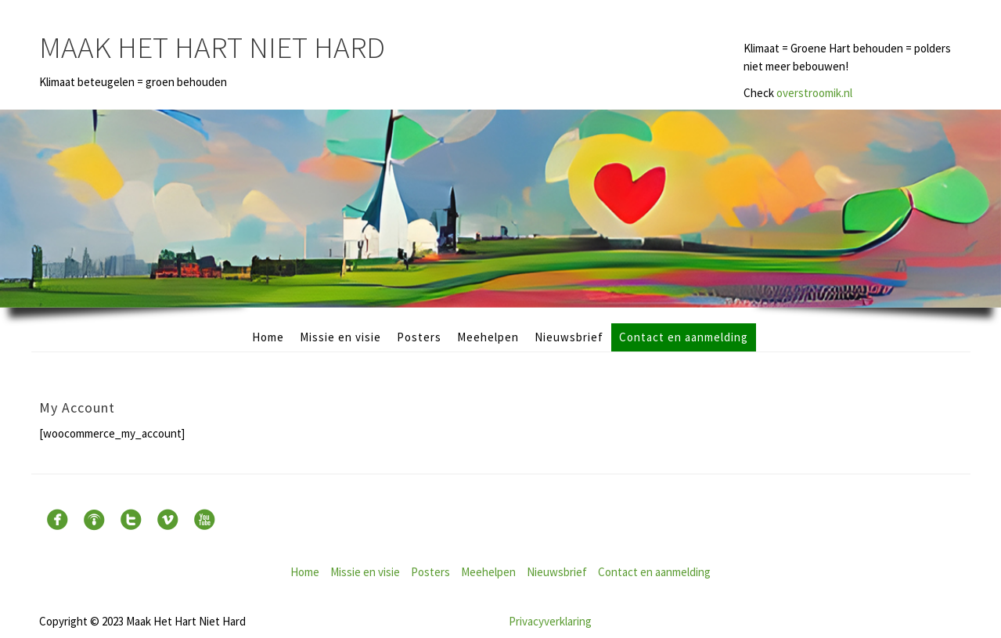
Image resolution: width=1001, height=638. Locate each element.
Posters (419, 337)
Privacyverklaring (550, 621)
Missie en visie (340, 337)
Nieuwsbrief (569, 337)
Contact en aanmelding (683, 337)
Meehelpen (488, 337)
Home (268, 337)
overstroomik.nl (814, 92)
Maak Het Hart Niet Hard (212, 47)
